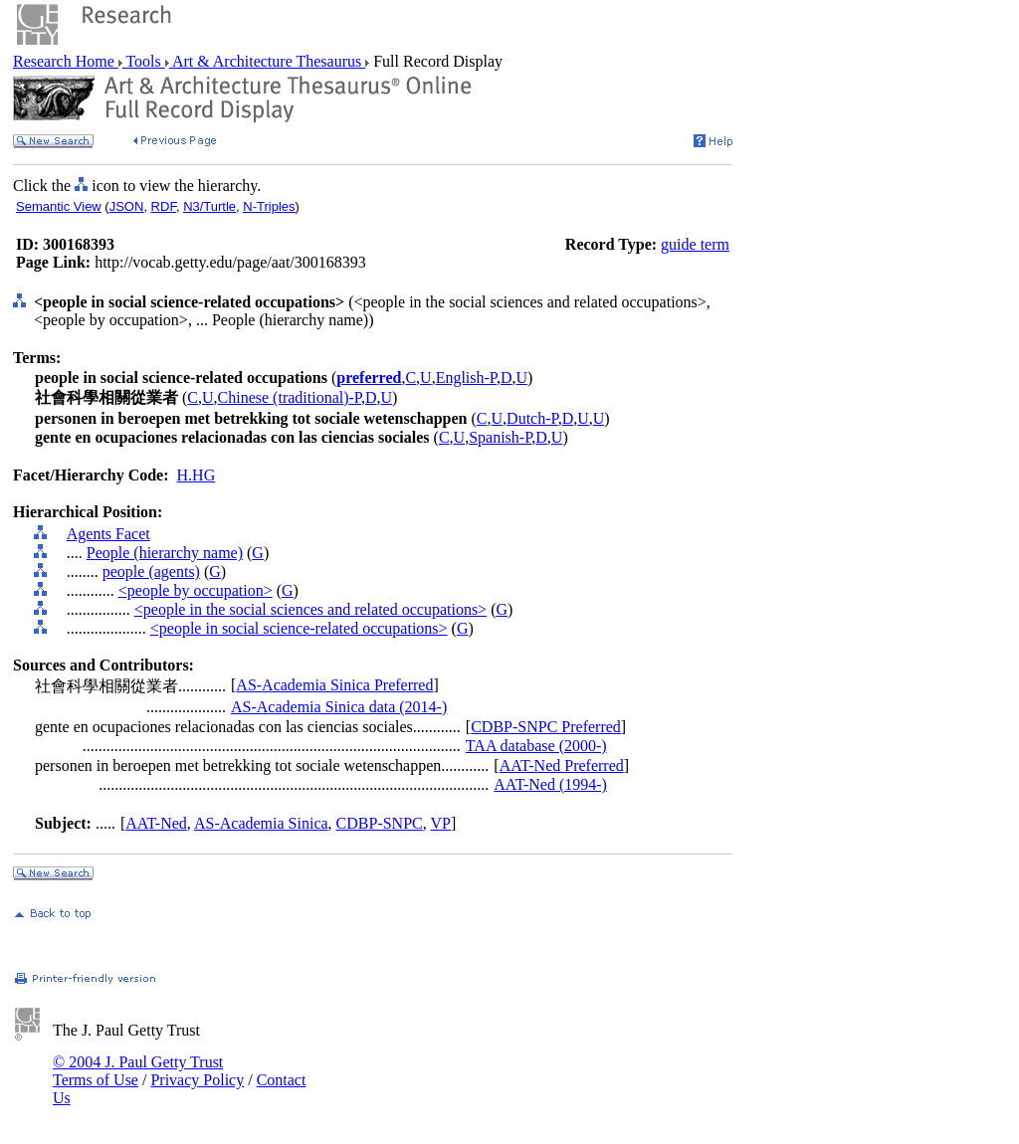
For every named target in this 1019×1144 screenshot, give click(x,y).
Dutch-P (532, 418)
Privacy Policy (197, 1079)
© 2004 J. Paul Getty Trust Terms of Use (138, 1070)
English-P (466, 377)
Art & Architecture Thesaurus (267, 61)
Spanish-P (500, 437)
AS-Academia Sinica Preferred (334, 684)
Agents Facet (108, 533)
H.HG (196, 475)
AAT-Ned (156, 823)
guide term (695, 244)
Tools (143, 61)
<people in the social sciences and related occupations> (310, 609)
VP (440, 823)
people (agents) (151, 571)
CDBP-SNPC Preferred (546, 726)
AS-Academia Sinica (261, 823)
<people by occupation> (195, 590)
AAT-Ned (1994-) (550, 784)
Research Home (65, 61)
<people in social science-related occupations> (299, 628)
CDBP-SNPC (379, 823)
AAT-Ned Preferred (562, 765)
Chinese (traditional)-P (289, 397)
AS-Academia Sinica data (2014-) (339, 706)
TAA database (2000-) (536, 745)
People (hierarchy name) (165, 552)
